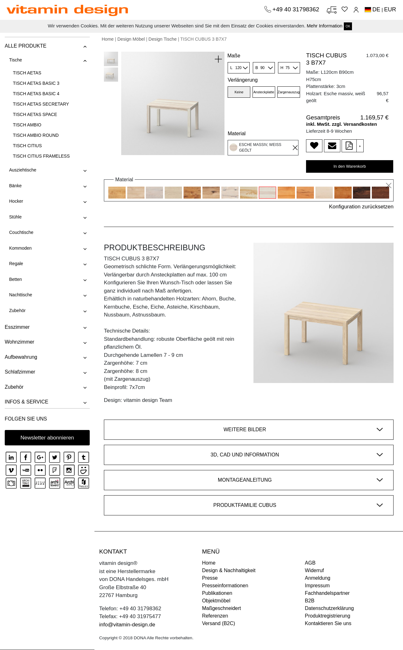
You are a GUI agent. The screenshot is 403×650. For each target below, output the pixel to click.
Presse (210, 578)
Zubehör (17, 310)
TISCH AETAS (27, 72)
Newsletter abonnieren (47, 438)
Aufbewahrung (21, 357)
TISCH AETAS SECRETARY (41, 104)
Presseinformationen (225, 585)
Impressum (317, 585)
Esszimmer (17, 327)
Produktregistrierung (327, 615)
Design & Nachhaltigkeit (229, 570)
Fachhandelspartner (327, 593)
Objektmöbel (216, 600)
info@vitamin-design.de (127, 625)
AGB (310, 563)
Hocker (16, 201)
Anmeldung (317, 578)
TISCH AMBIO (27, 124)
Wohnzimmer (19, 342)
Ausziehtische (22, 169)
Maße (233, 55)
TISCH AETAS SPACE (35, 114)
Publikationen (217, 593)
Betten (15, 279)
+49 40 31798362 (296, 9)
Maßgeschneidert (221, 608)
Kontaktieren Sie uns (328, 623)
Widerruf (314, 570)
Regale (16, 263)
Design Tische (163, 39)
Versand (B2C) (218, 623)
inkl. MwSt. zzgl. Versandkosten (341, 124)
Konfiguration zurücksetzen (361, 207)
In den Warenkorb (349, 166)
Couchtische (21, 232)
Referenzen (215, 615)
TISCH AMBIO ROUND (36, 135)
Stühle (15, 216)
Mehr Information (324, 25)
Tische (15, 59)
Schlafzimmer (20, 371)
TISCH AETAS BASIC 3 (36, 83)
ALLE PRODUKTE (25, 46)
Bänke (15, 185)
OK (348, 26)
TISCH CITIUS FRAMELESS (41, 156)
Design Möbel (131, 39)
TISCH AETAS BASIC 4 (36, 93)
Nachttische (20, 294)
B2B (309, 600)
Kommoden (20, 248)
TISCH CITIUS (27, 145)
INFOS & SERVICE (26, 401)
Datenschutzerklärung (329, 608)
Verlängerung (243, 80)
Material (237, 133)
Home (108, 39)
